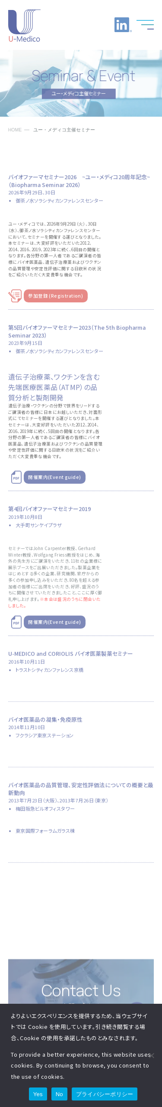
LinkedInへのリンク (123, 24)
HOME (15, 130)
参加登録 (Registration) (55, 302)
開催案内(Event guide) (54, 484)
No (59, 1094)
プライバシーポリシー (104, 1094)
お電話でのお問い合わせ (80, 24)
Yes (38, 1094)
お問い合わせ (101, 24)
